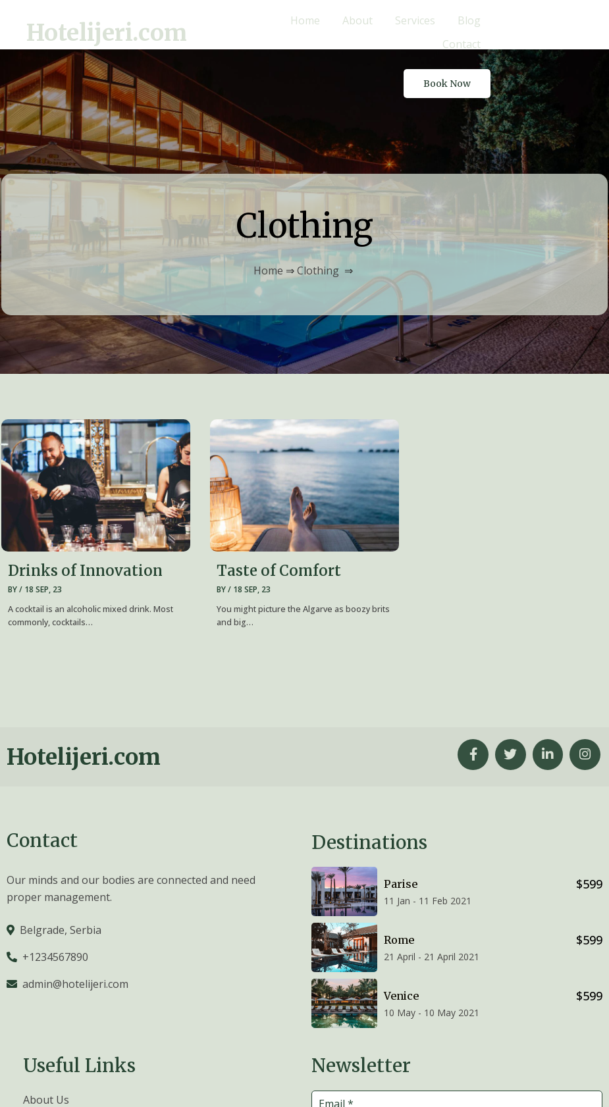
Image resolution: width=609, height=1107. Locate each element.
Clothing (318, 220)
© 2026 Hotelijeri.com (549, 1078)
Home (268, 220)
